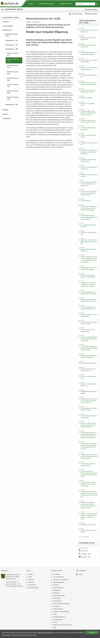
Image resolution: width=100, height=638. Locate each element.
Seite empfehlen (81, 570)
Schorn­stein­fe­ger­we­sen (59, 617)
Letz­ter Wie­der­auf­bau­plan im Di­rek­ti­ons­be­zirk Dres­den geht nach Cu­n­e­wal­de (89, 348)
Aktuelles (6, 22)
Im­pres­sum (31, 579)
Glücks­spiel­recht (57, 601)
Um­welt (55, 622)
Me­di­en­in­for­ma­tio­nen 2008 (13, 79)
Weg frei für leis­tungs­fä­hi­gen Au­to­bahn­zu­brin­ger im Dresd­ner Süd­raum (89, 338)
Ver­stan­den (92, 632)
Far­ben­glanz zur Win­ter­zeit (88, 524)
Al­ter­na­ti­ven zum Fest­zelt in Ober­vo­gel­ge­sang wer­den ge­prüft (89, 241)
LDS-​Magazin (56, 574)
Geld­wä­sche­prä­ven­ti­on (59, 595)
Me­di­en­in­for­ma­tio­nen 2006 (13, 92)
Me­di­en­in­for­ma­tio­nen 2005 (13, 98)
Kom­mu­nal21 (56, 606)
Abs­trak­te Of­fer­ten (86, 200)
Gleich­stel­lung (56, 598)
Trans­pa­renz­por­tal (57, 619)
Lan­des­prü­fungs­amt (58, 609)
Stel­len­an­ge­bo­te (8, 26)
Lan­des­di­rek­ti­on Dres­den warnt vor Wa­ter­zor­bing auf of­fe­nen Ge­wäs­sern (89, 217)
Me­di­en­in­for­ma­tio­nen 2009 (13, 73)
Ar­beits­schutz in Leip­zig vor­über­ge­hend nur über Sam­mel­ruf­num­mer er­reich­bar (88, 284)
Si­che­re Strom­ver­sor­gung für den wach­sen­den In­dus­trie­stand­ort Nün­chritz (89, 193)
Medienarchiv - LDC (12, 45)
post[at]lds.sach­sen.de (17, 586)
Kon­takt (30, 577)
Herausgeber (5, 570)
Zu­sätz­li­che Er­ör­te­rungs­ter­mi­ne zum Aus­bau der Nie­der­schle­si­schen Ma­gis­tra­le (89, 208)
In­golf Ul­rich (84, 550)
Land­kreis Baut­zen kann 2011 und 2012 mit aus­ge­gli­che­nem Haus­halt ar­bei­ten (89, 456)
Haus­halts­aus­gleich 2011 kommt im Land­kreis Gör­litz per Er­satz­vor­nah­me (88, 112)
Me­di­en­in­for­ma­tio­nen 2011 (13, 60)
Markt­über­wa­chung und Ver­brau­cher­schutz (62, 626)
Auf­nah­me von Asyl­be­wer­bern (60, 579)
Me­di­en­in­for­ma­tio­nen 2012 (13, 54)
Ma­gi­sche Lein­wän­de (86, 97)
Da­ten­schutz (31, 582)
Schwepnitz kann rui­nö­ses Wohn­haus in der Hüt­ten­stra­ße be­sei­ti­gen (89, 484)
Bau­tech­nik (56, 585)
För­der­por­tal (56, 593)
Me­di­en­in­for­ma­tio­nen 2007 (13, 85)
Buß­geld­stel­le (56, 590)
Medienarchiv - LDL (12, 104)
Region (5, 114)
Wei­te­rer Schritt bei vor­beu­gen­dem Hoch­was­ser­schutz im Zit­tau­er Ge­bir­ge (88, 425)
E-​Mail (80, 574)
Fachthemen (7, 118)
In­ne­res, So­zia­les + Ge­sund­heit (61, 603)
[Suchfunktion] (85, 3)
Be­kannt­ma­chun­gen (58, 587)
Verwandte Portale (56, 570)
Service (28, 570)
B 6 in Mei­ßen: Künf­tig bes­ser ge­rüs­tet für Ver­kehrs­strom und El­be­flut (89, 152)
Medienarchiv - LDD (12, 49)
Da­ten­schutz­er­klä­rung (45, 632)
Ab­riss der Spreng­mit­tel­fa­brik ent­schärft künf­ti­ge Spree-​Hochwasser (89, 183)
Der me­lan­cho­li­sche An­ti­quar (89, 363)
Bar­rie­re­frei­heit (32, 585)
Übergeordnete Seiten (91, 9)
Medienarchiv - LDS (12, 40)
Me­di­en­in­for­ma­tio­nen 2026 (12, 35)
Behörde (5, 110)
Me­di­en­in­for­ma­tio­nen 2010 (13, 66)
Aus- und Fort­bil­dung (58, 577)
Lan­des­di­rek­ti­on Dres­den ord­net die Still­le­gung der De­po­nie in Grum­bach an (89, 400)
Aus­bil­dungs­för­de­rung (58, 582)
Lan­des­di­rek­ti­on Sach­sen (13, 9)
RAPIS (54, 614)
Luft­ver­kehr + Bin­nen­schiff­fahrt (61, 611)
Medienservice (7, 30)
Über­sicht (30, 574)
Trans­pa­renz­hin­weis (33, 587)
